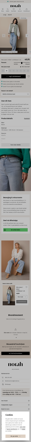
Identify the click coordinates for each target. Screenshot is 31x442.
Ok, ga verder (15, 436)
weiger (23, 429)
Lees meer (22, 427)
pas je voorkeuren (12, 429)
